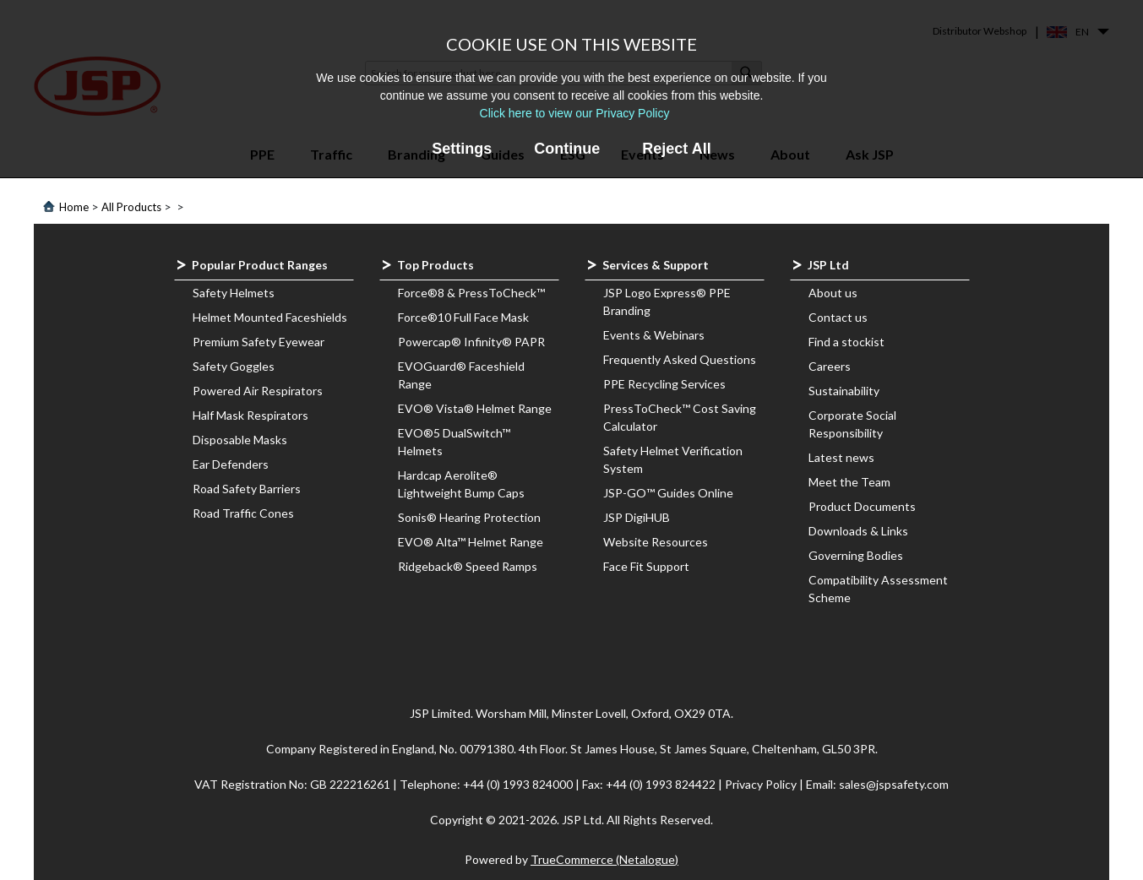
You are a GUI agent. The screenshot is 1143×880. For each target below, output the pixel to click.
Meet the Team (849, 482)
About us (832, 292)
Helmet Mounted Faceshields (270, 317)
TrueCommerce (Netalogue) (604, 859)
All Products (131, 207)
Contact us (838, 317)
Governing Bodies (855, 555)
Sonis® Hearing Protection (469, 517)
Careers (829, 366)
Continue (567, 148)
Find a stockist (846, 341)
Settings (462, 148)
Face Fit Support (646, 566)
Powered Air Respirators (258, 390)
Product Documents (862, 506)
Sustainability (843, 390)
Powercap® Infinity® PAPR (471, 341)
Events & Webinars (654, 335)
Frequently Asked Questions (679, 359)
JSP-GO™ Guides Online (668, 493)
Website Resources (655, 542)
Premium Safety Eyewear (258, 341)
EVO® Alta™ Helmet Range (470, 542)
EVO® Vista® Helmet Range (475, 408)
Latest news (841, 457)
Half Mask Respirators (250, 415)
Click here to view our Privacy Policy (575, 113)
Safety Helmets (234, 292)
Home (74, 207)
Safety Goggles (234, 366)
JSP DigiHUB (636, 517)
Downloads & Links (858, 531)
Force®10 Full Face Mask (463, 317)
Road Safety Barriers (247, 488)
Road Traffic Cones (243, 513)
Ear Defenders (231, 464)
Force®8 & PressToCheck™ (471, 292)
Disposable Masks (240, 439)
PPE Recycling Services (664, 384)
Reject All (676, 148)
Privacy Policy (762, 784)
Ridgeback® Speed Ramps (467, 566)
